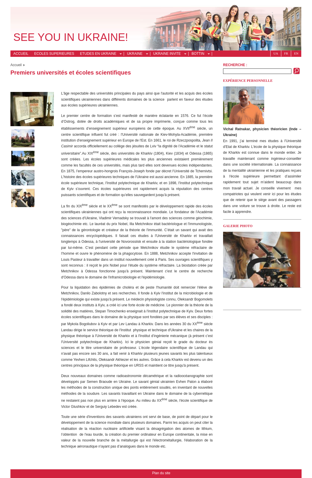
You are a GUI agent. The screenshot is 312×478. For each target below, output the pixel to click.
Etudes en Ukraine (99, 54)
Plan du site (161, 473)
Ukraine (135, 54)
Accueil (20, 54)
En (296, 53)
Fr (286, 53)
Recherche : (235, 65)
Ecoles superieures (54, 54)
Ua (275, 53)
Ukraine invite (168, 54)
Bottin (199, 54)
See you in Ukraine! (70, 37)
